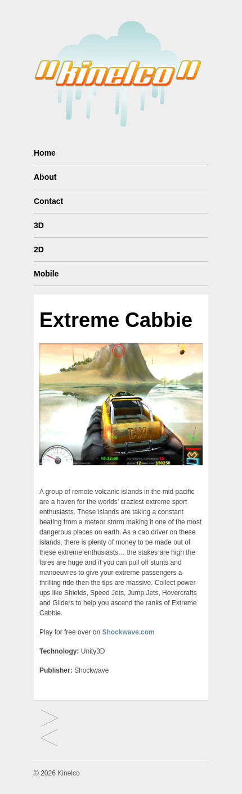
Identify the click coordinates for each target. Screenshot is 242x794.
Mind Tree (49, 719)
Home (45, 152)
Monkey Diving (49, 738)
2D (39, 249)
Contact (48, 201)
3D (39, 225)
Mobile (46, 273)
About (45, 177)
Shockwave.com (128, 632)
